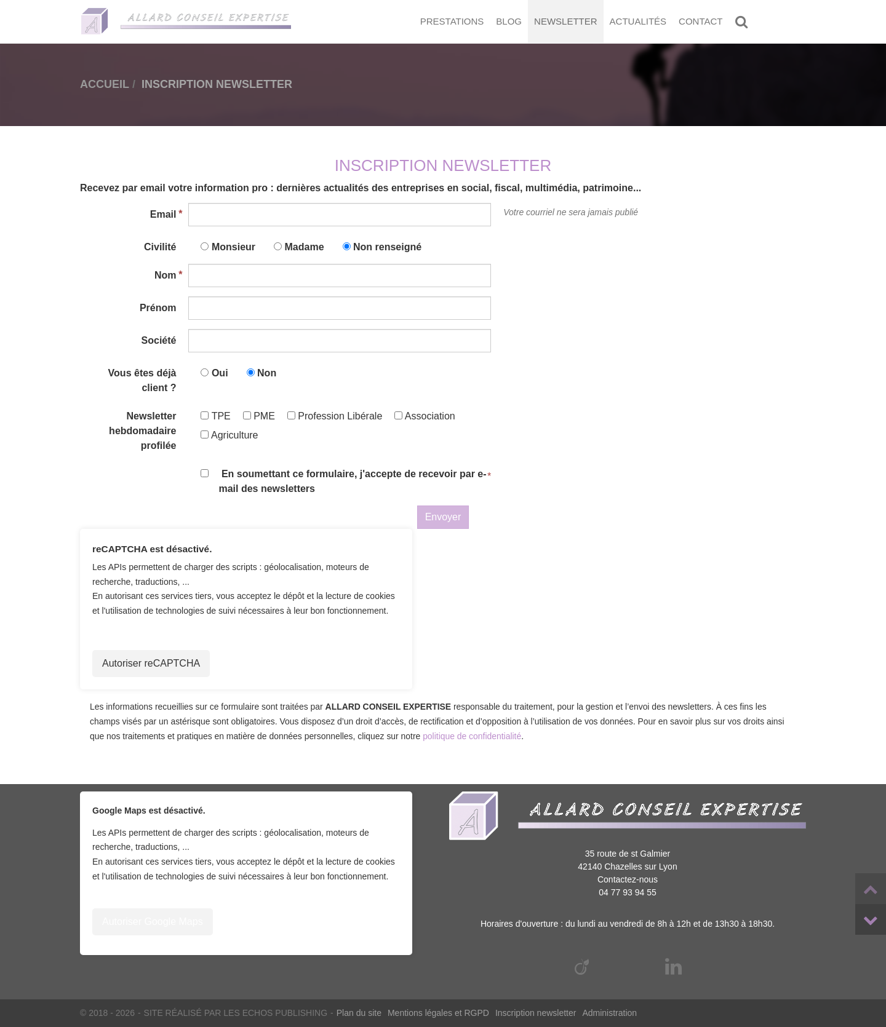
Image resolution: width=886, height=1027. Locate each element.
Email (163, 214)
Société (159, 340)
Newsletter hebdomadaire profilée (142, 431)
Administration (609, 1013)
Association (424, 416)
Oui (220, 373)
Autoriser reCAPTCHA (151, 663)
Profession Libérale (334, 416)
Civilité (160, 247)
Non (266, 373)
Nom (165, 275)
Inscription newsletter (536, 1013)
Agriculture (229, 435)
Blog (509, 21)
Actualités (638, 21)
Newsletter (565, 21)
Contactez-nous (627, 879)
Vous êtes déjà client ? (142, 380)
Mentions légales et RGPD (438, 1013)
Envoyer (443, 517)
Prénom (158, 308)
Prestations (452, 21)
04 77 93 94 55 (627, 892)
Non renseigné (387, 247)
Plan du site (359, 1013)
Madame (304, 247)
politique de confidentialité (472, 736)
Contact (700, 21)
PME (259, 416)
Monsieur (233, 247)
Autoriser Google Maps (152, 921)
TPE (215, 416)
